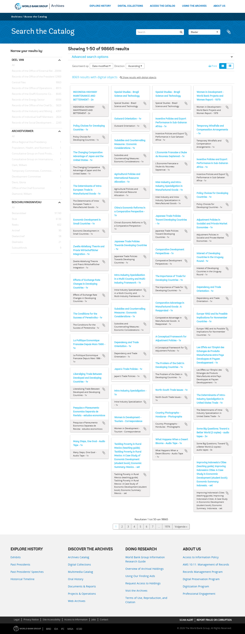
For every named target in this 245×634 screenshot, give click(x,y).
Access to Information (75, 619)
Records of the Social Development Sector (35, 122)
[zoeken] (181, 32)
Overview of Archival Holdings (144, 569)
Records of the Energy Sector (28, 99)
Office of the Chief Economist (28, 188)
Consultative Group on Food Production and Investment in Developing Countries (36, 153)
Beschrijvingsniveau (26, 202)
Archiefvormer (22, 131)
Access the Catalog (35, 16)
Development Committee (26, 176)
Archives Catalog (78, 557)
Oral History (75, 579)
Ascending (135, 66)
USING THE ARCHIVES (194, 6)
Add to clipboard (104, 107)
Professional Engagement (199, 593)
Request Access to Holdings (143, 583)
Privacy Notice (31, 619)
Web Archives (76, 601)
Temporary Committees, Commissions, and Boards (36, 171)
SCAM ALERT (186, 620)
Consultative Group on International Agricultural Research (36, 159)
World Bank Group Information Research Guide (145, 559)
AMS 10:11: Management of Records (206, 564)
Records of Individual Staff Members (32, 117)
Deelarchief (17, 236)
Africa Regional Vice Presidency (29, 142)
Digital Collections (79, 564)
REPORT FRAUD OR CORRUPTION (214, 620)
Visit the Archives (136, 590)
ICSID (79, 629)
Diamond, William (21, 194)
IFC (62, 629)
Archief (15, 230)
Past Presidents (20, 564)
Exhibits (16, 557)
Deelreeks (17, 242)
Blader (204, 32)
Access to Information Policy (201, 557)
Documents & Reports (82, 586)
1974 (167, 526)
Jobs (93, 619)
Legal (17, 619)
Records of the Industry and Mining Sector (35, 111)
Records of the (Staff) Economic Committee (36, 94)
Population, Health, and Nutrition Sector (34, 148)
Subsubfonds (19, 248)
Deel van (18, 60)
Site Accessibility (51, 619)
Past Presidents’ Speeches (27, 572)
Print (213, 66)
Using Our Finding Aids (140, 576)
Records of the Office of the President (32, 76)
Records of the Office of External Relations (35, 71)
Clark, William (19, 165)
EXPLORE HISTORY (100, 6)
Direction (119, 66)
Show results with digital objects (138, 77)
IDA (56, 629)
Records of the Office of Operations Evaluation (36, 88)
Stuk (14, 219)
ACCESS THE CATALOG (162, 6)
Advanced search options (90, 57)
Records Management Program (203, 572)
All (13, 66)
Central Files (18, 82)
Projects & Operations (82, 593)
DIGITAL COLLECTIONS (130, 6)
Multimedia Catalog (80, 572)
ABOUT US (219, 6)
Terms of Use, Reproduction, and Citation (146, 600)
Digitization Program (196, 586)
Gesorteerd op (80, 66)
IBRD (48, 629)
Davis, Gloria (18, 182)
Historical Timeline (22, 579)
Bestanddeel (18, 213)
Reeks (15, 225)
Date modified (101, 66)
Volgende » (181, 526)
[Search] (160, 32)
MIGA (70, 629)
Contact (104, 619)
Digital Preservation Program (201, 579)
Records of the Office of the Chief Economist (36, 105)
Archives (57, 6)
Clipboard (229, 32)
